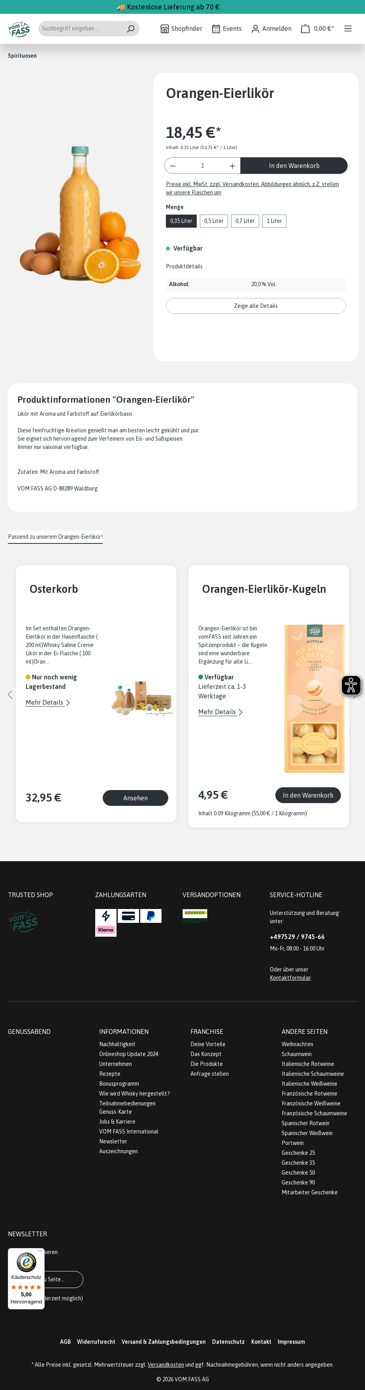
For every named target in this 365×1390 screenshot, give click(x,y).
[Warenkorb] (317, 28)
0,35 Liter (181, 221)
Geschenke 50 (298, 1172)
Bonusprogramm (119, 1084)
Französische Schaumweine (314, 1113)
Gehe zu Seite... (45, 1279)
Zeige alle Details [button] (256, 306)
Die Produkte (206, 1064)
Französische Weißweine (311, 1103)
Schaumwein (297, 1054)
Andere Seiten (304, 1031)
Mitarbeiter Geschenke (310, 1192)
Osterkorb (54, 589)
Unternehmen (115, 1064)
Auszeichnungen (118, 1151)
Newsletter (113, 1141)
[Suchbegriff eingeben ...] (80, 29)
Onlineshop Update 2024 (128, 1054)
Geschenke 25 (298, 1153)
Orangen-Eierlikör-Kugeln (264, 589)
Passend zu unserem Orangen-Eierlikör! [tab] (55, 537)
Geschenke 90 (298, 1182)
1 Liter (274, 221)
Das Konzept (206, 1054)
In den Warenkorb (294, 165)
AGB (65, 1342)
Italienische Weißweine (309, 1084)
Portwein (293, 1143)
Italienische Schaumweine (313, 1074)
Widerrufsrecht (96, 1342)
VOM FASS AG (192, 1379)
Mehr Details (45, 702)
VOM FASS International (128, 1131)
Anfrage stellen (209, 1074)
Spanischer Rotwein (305, 1123)
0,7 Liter (245, 221)
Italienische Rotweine (308, 1064)
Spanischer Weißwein (307, 1133)
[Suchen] (130, 29)
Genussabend (29, 1031)
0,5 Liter (214, 221)
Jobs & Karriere (117, 1121)
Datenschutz (228, 1342)
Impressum (291, 1342)
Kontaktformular (290, 978)
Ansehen (135, 798)
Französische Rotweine (309, 1093)
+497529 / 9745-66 (297, 936)
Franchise (206, 1031)
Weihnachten (297, 1044)
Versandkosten (166, 1365)
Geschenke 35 (298, 1163)
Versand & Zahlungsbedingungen (164, 1342)
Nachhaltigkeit (117, 1044)
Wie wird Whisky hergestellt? (134, 1093)
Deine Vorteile (208, 1044)
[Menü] (348, 28)
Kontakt (261, 1342)
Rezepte (109, 1074)
